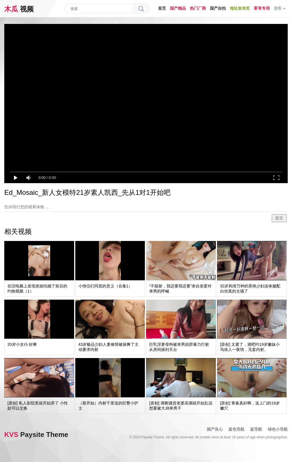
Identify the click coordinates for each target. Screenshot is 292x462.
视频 (19, 9)
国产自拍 (218, 8)
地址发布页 (240, 8)
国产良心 (215, 429)
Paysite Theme (36, 434)
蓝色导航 (236, 429)
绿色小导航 (278, 429)
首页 (162, 8)
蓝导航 (256, 429)
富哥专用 (262, 8)
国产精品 (178, 8)
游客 (280, 8)
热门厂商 (198, 8)
